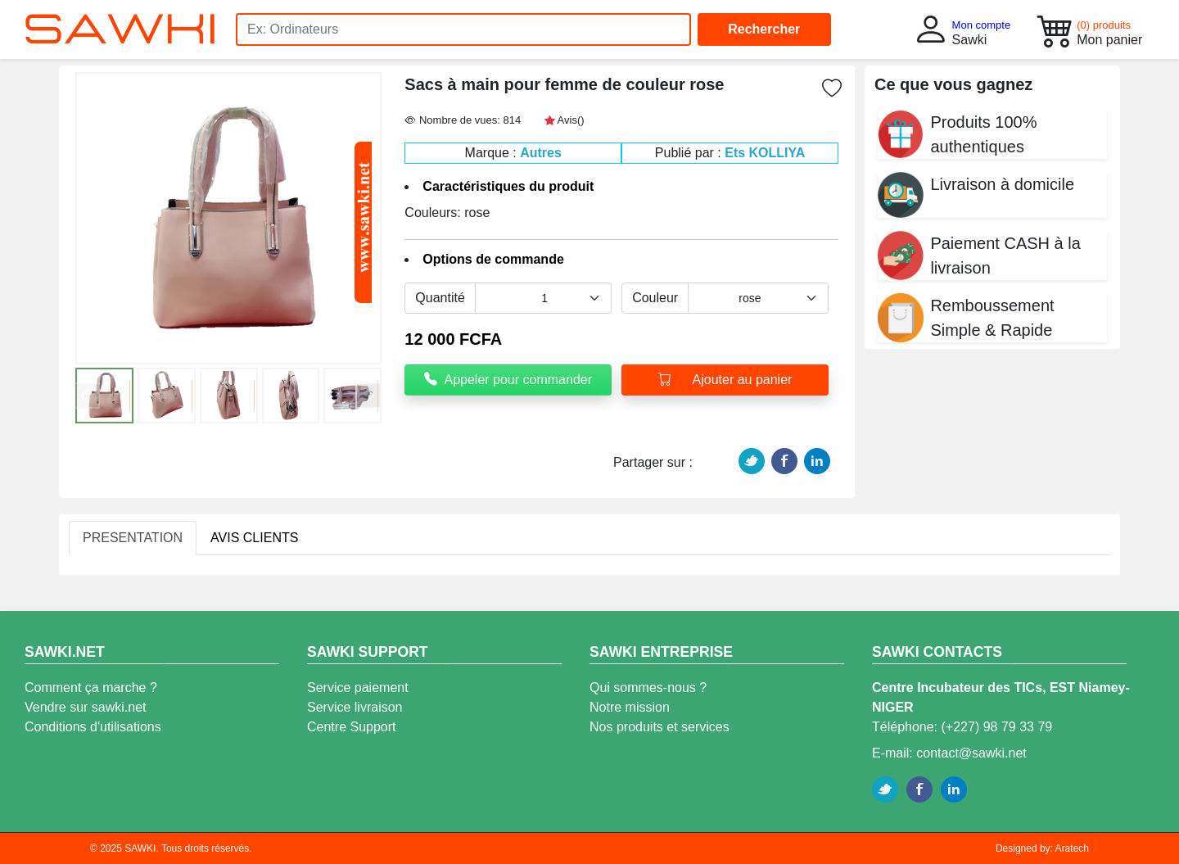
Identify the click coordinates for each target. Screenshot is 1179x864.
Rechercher (764, 29)
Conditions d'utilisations (93, 727)
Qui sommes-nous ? (648, 687)
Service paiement (358, 687)
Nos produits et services (660, 727)
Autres (541, 153)
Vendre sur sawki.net (86, 707)
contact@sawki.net (971, 753)
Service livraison (354, 707)
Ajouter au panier (725, 380)
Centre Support (351, 727)
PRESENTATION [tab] (133, 538)
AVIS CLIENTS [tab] (254, 538)
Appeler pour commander (508, 380)
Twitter (752, 461)
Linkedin (817, 461)
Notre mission (630, 707)
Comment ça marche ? (91, 687)
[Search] (463, 29)
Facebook (784, 461)
